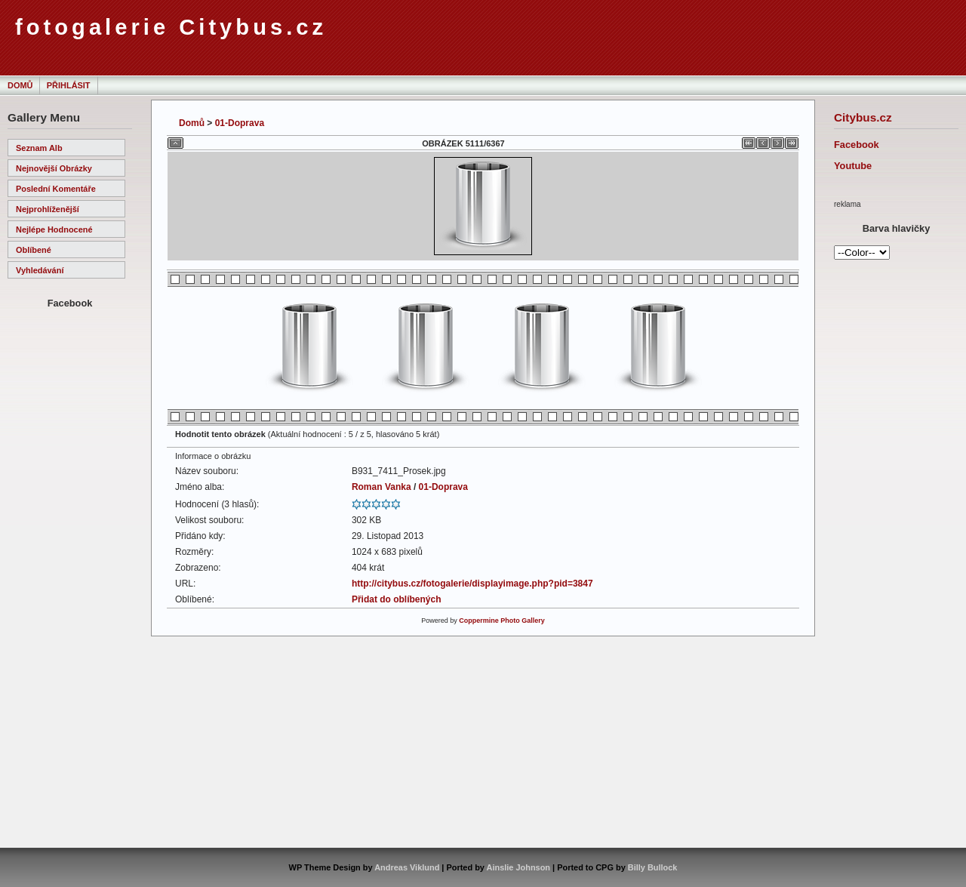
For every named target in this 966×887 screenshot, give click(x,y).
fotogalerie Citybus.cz (171, 27)
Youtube (853, 165)
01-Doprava (239, 123)
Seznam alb (39, 147)
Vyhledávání (39, 270)
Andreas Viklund (406, 867)
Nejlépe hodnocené (54, 229)
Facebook (856, 144)
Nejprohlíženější (47, 209)
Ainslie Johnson (518, 867)
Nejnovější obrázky (54, 168)
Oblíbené (33, 249)
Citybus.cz (863, 117)
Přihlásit (69, 85)
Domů (20, 85)
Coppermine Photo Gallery (502, 620)
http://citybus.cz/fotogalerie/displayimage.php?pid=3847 (472, 583)
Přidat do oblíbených (396, 599)
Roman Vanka (381, 487)
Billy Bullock (653, 867)
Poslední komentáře (56, 188)
